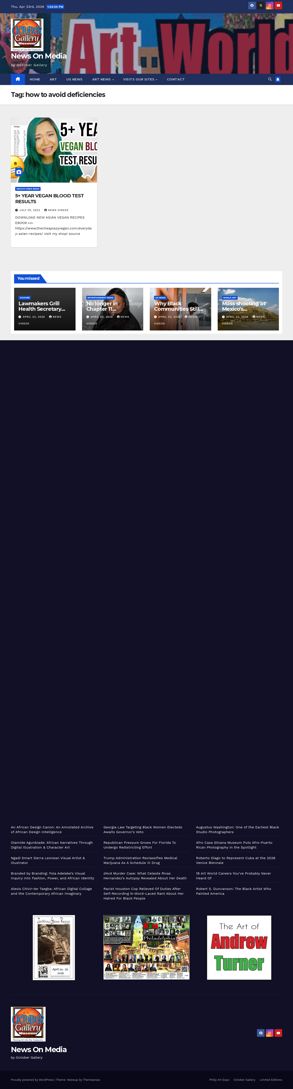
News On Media (39, 55)
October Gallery (244, 1079)
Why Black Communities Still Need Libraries (176, 308)
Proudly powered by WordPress (32, 1079)
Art (53, 79)
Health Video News (27, 189)
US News (74, 79)
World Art (229, 297)
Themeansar (91, 1079)
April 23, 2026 (34, 316)
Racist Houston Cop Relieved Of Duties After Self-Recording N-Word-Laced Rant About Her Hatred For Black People (144, 893)
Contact (176, 79)
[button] (270, 79)
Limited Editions (271, 1079)
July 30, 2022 (30, 210)
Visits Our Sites (139, 79)
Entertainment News (101, 297)
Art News (102, 79)
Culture (25, 297)
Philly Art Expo (219, 1079)
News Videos (56, 210)
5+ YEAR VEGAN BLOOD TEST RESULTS (49, 198)
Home (35, 79)
